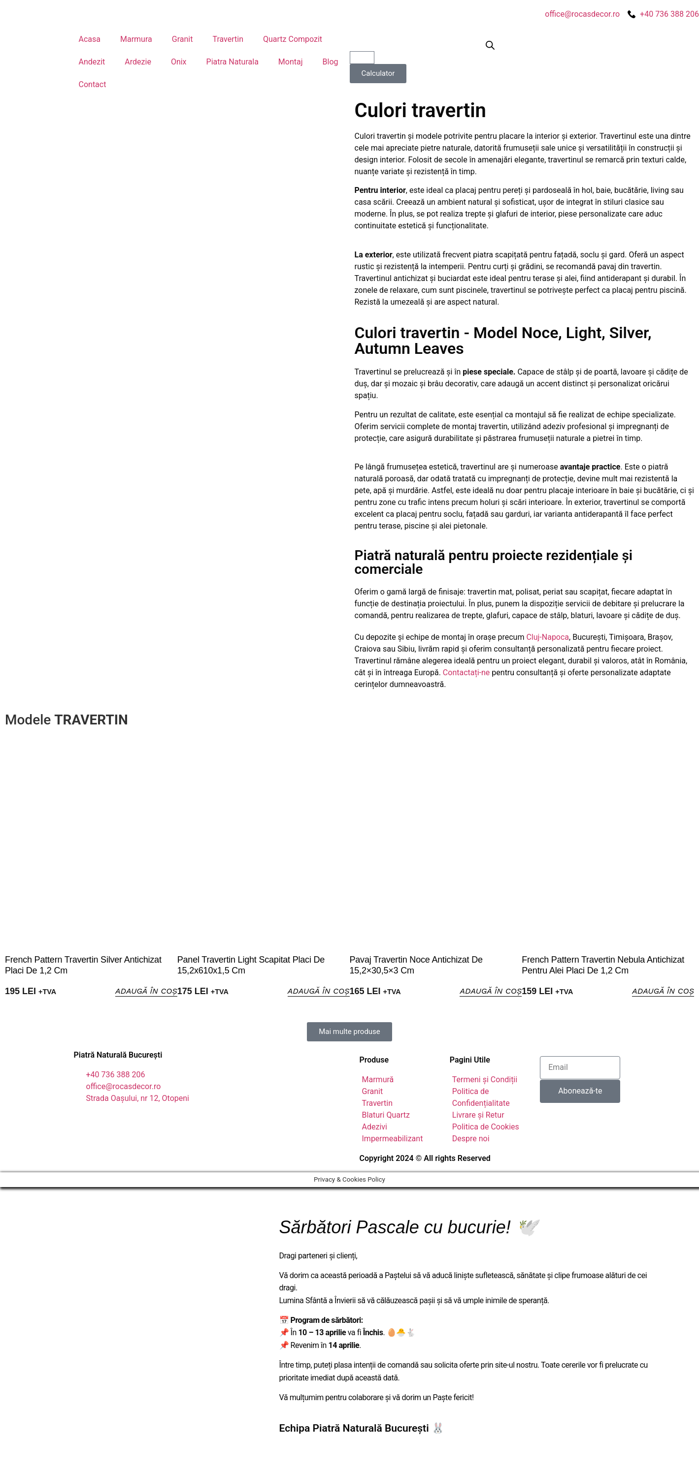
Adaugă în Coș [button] (143, 991)
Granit (182, 39)
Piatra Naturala (232, 61)
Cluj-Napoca (547, 637)
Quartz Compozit (292, 39)
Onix (179, 61)
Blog (330, 61)
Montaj (290, 61)
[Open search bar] (490, 45)
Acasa (89, 39)
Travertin (227, 39)
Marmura (136, 39)
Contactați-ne (466, 672)
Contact (92, 84)
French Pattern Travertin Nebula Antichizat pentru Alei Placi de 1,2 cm (603, 965)
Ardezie (138, 61)
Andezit (92, 61)
